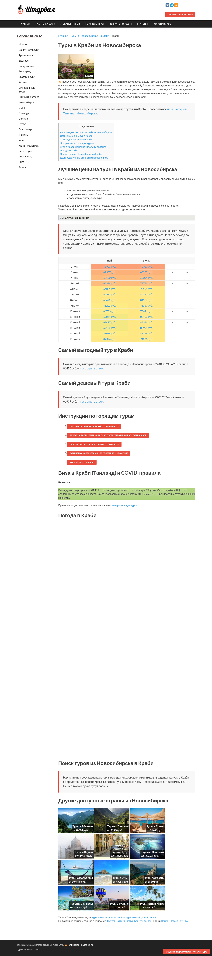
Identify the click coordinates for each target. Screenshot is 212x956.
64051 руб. (109, 288)
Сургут (22, 123)
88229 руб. (146, 333)
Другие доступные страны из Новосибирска (84, 157)
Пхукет (111, 920)
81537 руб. (146, 299)
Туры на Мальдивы (81, 877)
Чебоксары (25, 150)
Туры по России (154, 877)
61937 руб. (109, 266)
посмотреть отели (91, 368)
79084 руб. (109, 333)
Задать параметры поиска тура (186, 951)
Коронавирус (162, 24)
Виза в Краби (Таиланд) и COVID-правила (83, 146)
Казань (23, 82)
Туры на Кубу (119, 851)
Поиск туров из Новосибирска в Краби (81, 153)
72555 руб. (146, 288)
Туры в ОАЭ (120, 877)
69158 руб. (109, 327)
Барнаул (24, 60)
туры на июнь (148, 917)
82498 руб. (146, 316)
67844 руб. (109, 316)
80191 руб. (146, 294)
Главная (25, 24)
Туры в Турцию (119, 903)
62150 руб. (109, 277)
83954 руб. (146, 327)
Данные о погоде (26, 950)
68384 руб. (146, 277)
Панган (165, 920)
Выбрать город (119, 24)
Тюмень (23, 134)
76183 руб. (146, 305)
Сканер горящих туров (180, 14)
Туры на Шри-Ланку (152, 903)
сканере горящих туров (124, 505)
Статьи (141, 24)
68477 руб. (109, 322)
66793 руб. (109, 311)
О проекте (74, 944)
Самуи (130, 920)
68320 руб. (146, 266)
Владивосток (26, 65)
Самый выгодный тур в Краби (76, 135)
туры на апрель (116, 917)
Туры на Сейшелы (81, 903)
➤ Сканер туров (70, 24)
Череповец (25, 156)
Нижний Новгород (29, 96)
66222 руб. (109, 305)
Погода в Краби (68, 150)
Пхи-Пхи (183, 920)
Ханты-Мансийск (28, 145)
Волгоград (25, 71)
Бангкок (138, 920)
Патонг (174, 920)
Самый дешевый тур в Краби (76, 139)
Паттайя (120, 920)
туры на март (99, 917)
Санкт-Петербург (29, 49)
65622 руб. (109, 299)
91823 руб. (146, 338)
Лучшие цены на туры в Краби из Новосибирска (86, 132)
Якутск (22, 167)
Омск (22, 107)
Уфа (21, 140)
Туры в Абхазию (83, 826)
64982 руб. (109, 294)
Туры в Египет (155, 826)
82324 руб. (109, 338)
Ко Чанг (148, 920)
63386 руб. (109, 283)
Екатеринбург (27, 76)
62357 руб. (109, 272)
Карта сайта (87, 944)
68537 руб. (146, 272)
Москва (23, 44)
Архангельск (26, 55)
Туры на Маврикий (152, 851)
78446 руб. (146, 311)
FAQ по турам (44, 24)
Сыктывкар (25, 129)
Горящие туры (94, 24)
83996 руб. (146, 322)
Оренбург (24, 113)
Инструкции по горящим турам (77, 143)
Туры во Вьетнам (118, 826)
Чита (21, 161)
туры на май (133, 917)
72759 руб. (146, 283)
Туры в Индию (84, 851)
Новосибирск (26, 102)
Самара (23, 118)
